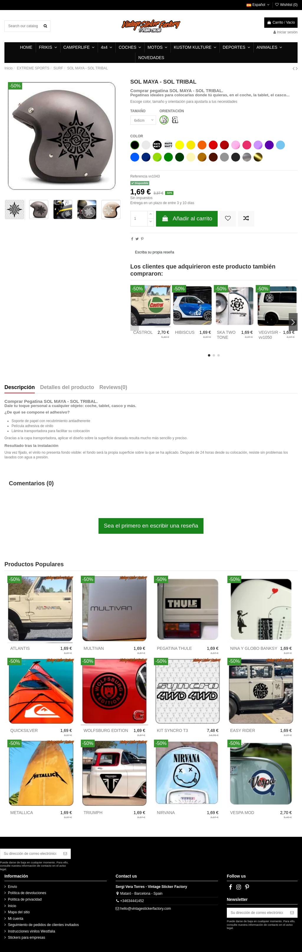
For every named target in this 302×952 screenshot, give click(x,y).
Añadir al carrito (186, 218)
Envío (12, 887)
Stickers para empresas (26, 937)
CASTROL (143, 332)
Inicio (12, 906)
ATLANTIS (20, 648)
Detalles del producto (67, 387)
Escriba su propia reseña (154, 252)
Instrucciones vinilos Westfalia (31, 931)
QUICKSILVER (24, 730)
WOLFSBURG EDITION (106, 730)
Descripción (19, 387)
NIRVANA (166, 812)
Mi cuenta (15, 919)
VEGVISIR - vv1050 (270, 335)
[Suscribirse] (65, 853)
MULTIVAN (94, 648)
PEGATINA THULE (174, 648)
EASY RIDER (242, 730)
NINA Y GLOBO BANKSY (254, 648)
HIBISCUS (184, 332)
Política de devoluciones (27, 893)
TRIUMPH (93, 812)
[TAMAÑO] (143, 120)
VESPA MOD (242, 812)
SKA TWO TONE (226, 335)
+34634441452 (132, 901)
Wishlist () (286, 5)
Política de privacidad (25, 899)
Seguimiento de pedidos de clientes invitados (43, 925)
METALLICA (21, 812)
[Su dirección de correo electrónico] (30, 853)
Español (258, 5)
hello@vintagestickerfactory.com (145, 909)
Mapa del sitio (19, 912)
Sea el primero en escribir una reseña (151, 526)
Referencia (138, 176)
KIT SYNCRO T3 (172, 730)
